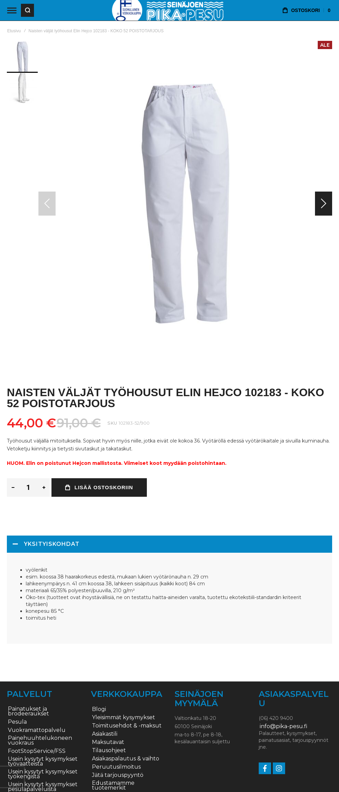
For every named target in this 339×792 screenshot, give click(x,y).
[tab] (169, 544)
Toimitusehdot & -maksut (127, 726)
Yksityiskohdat (52, 544)
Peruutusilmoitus (116, 767)
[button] (323, 203)
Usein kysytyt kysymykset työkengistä (43, 774)
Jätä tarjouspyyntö (117, 775)
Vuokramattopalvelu (37, 730)
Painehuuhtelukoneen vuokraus (40, 740)
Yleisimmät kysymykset (123, 717)
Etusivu (14, 30)
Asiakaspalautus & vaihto (125, 759)
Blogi (99, 709)
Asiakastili (104, 734)
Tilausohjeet (109, 750)
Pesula (17, 722)
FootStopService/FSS (37, 751)
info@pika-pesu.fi (283, 726)
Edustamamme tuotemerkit (113, 785)
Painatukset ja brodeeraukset (28, 711)
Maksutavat (108, 742)
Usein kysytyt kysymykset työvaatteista (43, 761)
